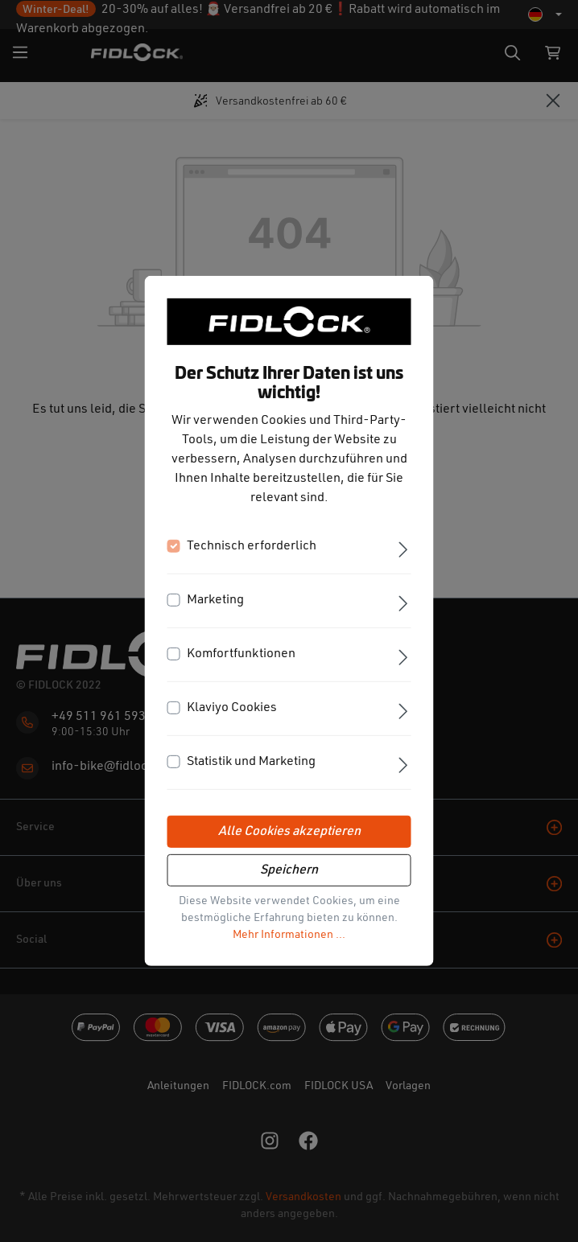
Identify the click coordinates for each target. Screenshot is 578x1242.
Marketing (215, 600)
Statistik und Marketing (251, 761)
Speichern (289, 870)
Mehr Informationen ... (289, 934)
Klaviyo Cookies (232, 707)
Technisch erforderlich (251, 546)
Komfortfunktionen (241, 654)
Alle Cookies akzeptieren (289, 831)
